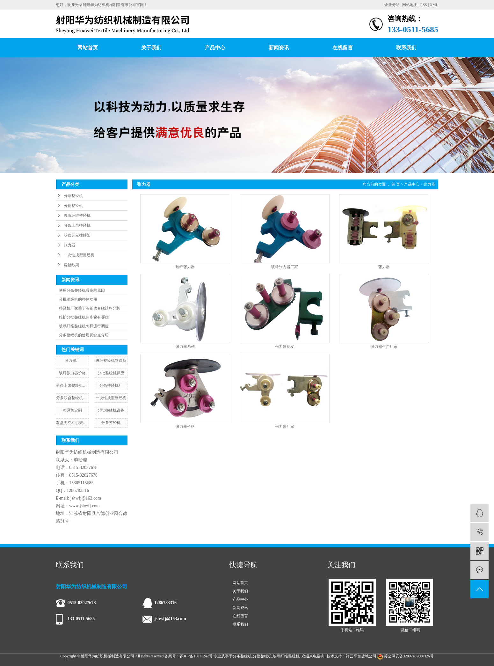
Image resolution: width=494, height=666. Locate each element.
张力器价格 (185, 427)
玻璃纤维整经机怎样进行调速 (84, 326)
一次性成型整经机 (79, 255)
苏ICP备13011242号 (196, 656)
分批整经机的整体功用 (78, 299)
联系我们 (406, 47)
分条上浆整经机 (77, 225)
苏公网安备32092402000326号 (405, 656)
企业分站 (392, 5)
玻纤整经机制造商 (111, 360)
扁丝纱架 (71, 265)
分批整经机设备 (111, 410)
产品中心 (215, 47)
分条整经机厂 (110, 385)
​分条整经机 (110, 423)
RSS (423, 5)
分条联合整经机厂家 (72, 398)
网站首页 (87, 47)
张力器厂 (72, 360)
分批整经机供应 (111, 373)
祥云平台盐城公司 (361, 656)
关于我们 (151, 47)
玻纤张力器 (185, 267)
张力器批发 (284, 347)
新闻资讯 (279, 47)
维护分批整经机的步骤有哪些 (84, 317)
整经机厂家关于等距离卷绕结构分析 (89, 308)
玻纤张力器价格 (72, 373)
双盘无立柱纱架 (77, 235)
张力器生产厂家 (384, 347)
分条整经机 (73, 196)
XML (434, 5)
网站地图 (410, 5)
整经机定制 (72, 410)
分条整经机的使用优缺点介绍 (84, 335)
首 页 (395, 184)
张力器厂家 (284, 427)
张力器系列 (185, 347)
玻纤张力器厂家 (284, 267)
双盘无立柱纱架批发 (72, 423)
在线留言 (342, 47)
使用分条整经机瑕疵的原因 (82, 290)
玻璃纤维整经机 (77, 215)
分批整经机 (73, 205)
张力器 (69, 245)
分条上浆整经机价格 (72, 385)
